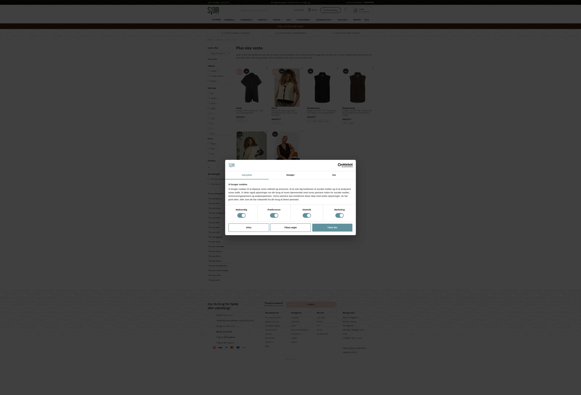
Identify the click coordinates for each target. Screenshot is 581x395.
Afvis (248, 227)
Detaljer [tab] (290, 175)
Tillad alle (332, 227)
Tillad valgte (290, 227)
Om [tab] (334, 175)
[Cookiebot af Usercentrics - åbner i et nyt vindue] (340, 165)
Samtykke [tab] (247, 175)
